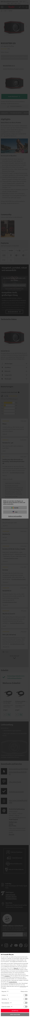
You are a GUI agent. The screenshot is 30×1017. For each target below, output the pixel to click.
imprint (4, 987)
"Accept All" (7, 975)
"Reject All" (16, 968)
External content (6, 1006)
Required (4, 991)
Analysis (4, 995)
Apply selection (15, 1014)
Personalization (5, 1003)
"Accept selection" (13, 981)
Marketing (4, 999)
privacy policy (23, 986)
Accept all (15, 1010)
